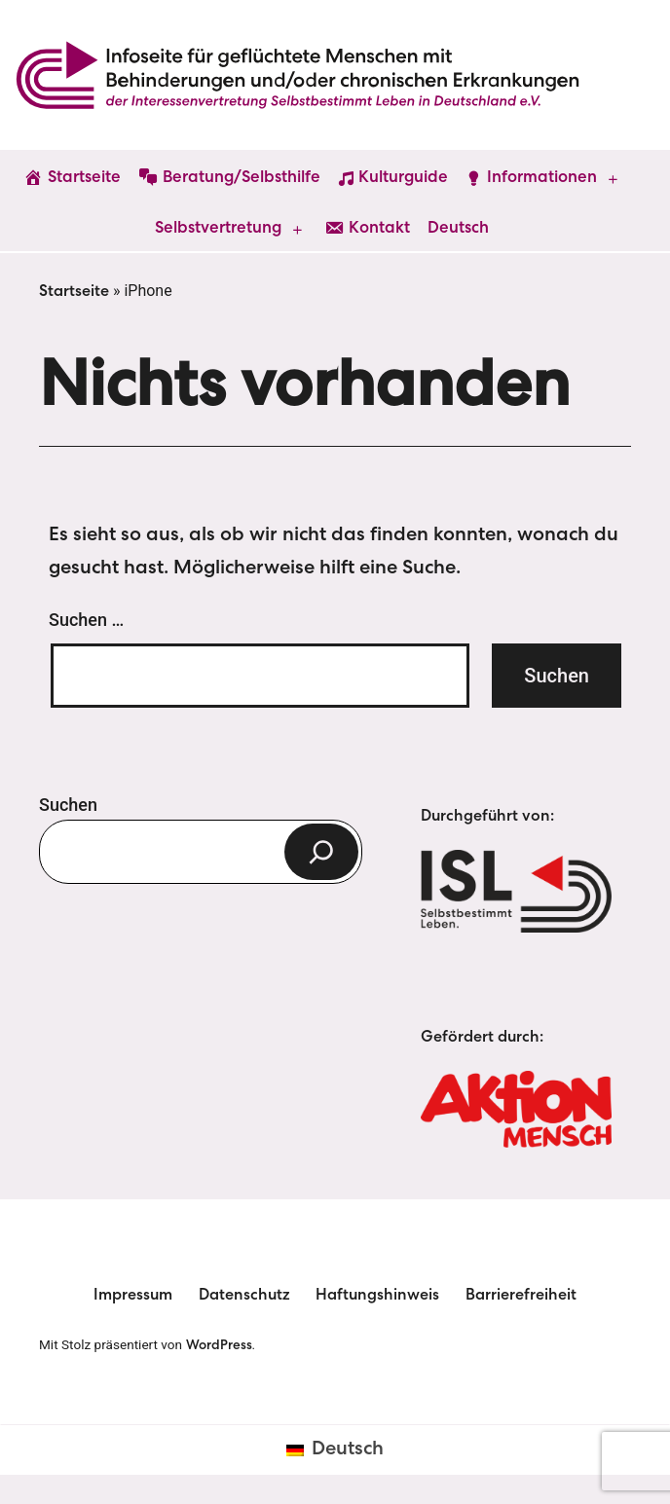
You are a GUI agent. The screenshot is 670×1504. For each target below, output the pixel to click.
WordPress (219, 1346)
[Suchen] (321, 852)
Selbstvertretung (218, 229)
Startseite (74, 293)
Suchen (68, 804)
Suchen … (86, 619)
